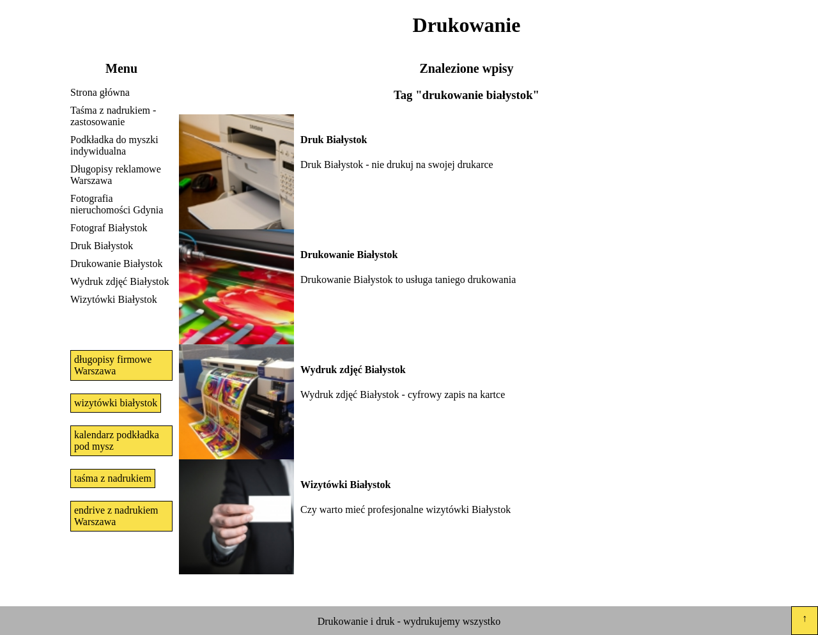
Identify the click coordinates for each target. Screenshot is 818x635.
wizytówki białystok (115, 402)
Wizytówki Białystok (113, 299)
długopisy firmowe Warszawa (112, 365)
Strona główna (100, 92)
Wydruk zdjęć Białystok (119, 281)
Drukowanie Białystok (116, 263)
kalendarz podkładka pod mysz (116, 440)
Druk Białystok (101, 245)
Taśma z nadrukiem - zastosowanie (113, 116)
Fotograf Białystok (108, 227)
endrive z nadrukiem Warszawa (116, 516)
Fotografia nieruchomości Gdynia (116, 204)
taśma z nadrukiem (112, 478)
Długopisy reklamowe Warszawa (115, 175)
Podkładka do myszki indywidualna (114, 145)
